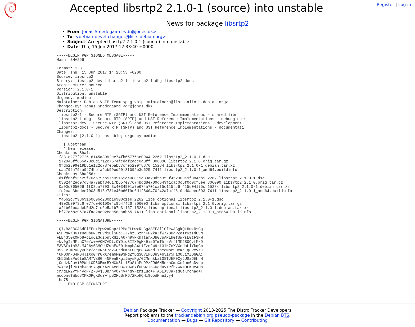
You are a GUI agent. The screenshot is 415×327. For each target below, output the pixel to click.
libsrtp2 (237, 23)
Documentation (163, 320)
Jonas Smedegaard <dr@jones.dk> (119, 31)
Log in (404, 4)
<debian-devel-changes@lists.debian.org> (120, 36)
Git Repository (219, 320)
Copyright (191, 310)
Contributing (254, 320)
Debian (131, 310)
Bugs (192, 320)
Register (385, 4)
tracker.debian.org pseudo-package (212, 315)
